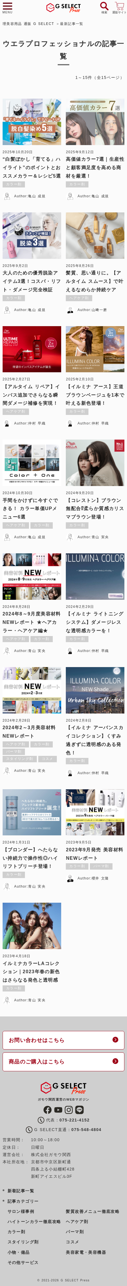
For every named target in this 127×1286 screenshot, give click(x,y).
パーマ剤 (75, 1231)
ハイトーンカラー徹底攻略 (34, 1221)
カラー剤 (17, 1231)
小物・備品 (19, 1252)
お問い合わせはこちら (37, 1040)
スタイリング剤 (23, 1242)
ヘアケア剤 (77, 1221)
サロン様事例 (21, 1211)
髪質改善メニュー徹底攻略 (92, 1211)
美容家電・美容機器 (86, 1252)
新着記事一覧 (21, 1191)
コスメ (72, 1242)
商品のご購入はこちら (37, 1062)
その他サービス (23, 1262)
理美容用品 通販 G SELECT (28, 24)
